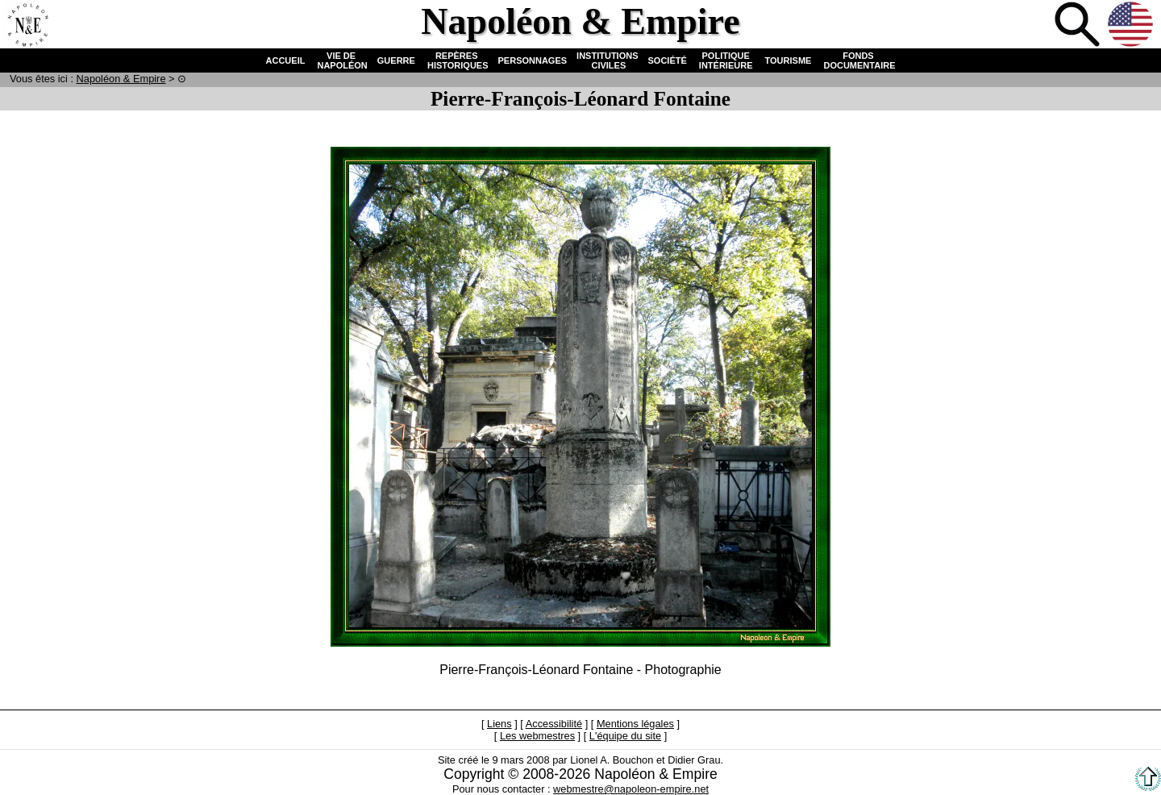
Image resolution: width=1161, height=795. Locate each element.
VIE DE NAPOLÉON (340, 60)
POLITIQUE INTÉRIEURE (726, 60)
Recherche (1079, 26)
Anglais (1132, 26)
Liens (499, 724)
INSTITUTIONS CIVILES (607, 60)
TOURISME (788, 60)
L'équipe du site (625, 736)
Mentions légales (635, 724)
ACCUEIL (286, 60)
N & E (121, 79)
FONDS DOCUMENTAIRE (858, 60)
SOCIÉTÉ (667, 60)
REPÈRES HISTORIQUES (457, 60)
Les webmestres (537, 736)
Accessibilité (554, 724)
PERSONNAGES (533, 60)
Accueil (27, 26)
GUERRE (396, 60)
